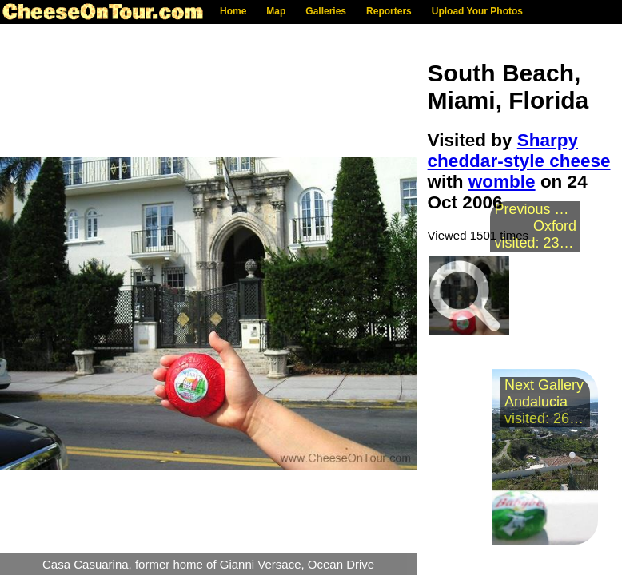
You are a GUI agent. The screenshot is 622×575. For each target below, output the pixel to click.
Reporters (389, 11)
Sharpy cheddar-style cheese (519, 150)
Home (233, 11)
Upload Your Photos (477, 11)
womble (502, 182)
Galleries (325, 11)
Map (275, 11)
